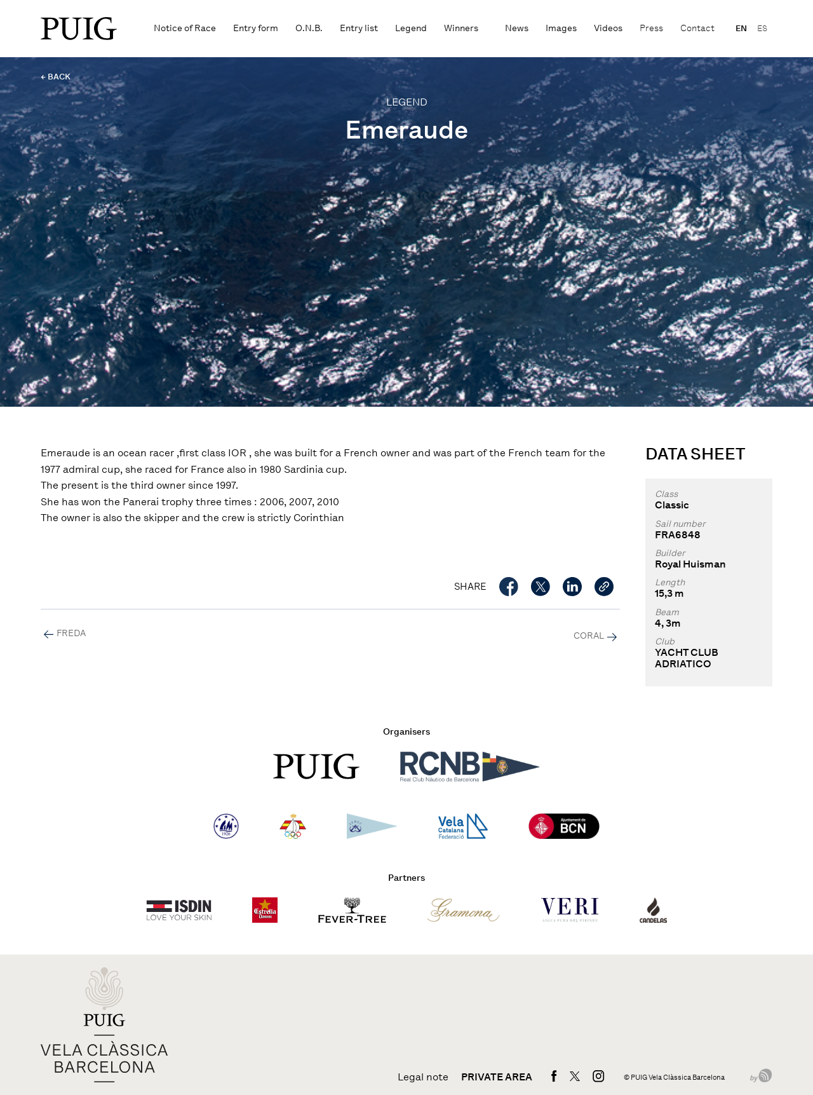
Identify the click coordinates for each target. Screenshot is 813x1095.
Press (651, 28)
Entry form (255, 28)
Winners (461, 28)
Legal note (423, 1077)
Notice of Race (185, 28)
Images (561, 28)
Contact (697, 28)
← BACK (56, 76)
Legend (411, 28)
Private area (496, 1077)
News (516, 28)
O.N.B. (309, 28)
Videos (608, 28)
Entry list (359, 28)
